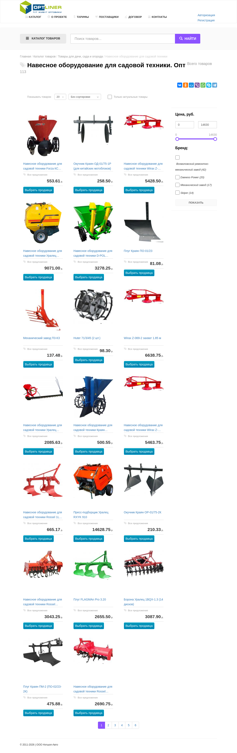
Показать (196, 202)
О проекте (57, 16)
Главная (25, 56)
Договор (133, 16)
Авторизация (206, 15)
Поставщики (106, 16)
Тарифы (81, 16)
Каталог (33, 16)
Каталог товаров (44, 56)
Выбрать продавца (38, 190)
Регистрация (206, 20)
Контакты (157, 16)
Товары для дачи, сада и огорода (80, 56)
